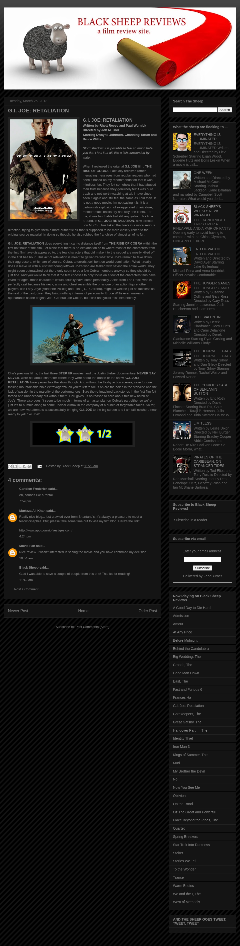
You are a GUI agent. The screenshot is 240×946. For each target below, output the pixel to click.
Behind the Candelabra (191, 649)
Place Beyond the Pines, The (195, 820)
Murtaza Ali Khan (32, 511)
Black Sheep (71, 466)
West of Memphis (186, 902)
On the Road (183, 804)
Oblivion (179, 796)
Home (83, 611)
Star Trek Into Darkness (191, 845)
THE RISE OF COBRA (125, 243)
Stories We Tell (184, 861)
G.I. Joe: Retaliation (188, 706)
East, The (180, 681)
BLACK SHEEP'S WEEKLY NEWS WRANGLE (207, 211)
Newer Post (18, 611)
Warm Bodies (183, 886)
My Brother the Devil (189, 771)
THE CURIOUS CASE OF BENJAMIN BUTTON (211, 389)
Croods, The (182, 665)
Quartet (179, 828)
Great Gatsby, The (187, 722)
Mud (176, 763)
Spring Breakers (185, 837)
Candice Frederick (33, 489)
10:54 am (26, 558)
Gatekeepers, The (187, 714)
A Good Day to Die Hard (191, 608)
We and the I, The (187, 894)
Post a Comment (26, 589)
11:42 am (26, 580)
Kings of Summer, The (190, 755)
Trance (178, 877)
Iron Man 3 (181, 747)
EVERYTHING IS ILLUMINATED (207, 137)
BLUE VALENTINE (208, 317)
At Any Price (182, 632)
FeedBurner (213, 576)
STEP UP (65, 373)
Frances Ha (182, 697)
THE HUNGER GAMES (212, 283)
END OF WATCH (207, 249)
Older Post (147, 611)
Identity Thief (183, 738)
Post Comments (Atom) (92, 627)
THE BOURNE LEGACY (213, 351)
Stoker (178, 853)
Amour (178, 624)
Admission (181, 616)
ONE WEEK (203, 173)
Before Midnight (185, 640)
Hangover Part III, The (190, 730)
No (175, 779)
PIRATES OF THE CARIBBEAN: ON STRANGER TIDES (209, 461)
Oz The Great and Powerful (194, 812)
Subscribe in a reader (190, 520)
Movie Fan (27, 546)
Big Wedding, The (187, 657)
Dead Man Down (186, 673)
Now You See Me (186, 787)
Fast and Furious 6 (187, 689)
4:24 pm (25, 536)
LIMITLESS (203, 423)
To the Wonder (184, 869)
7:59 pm (25, 501)
